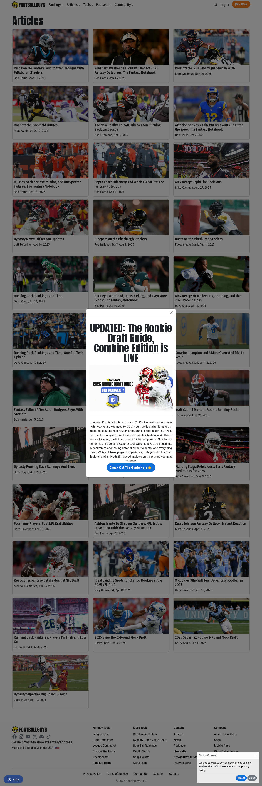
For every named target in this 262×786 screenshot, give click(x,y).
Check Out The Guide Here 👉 (131, 467)
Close (252, 778)
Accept (241, 778)
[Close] (256, 755)
